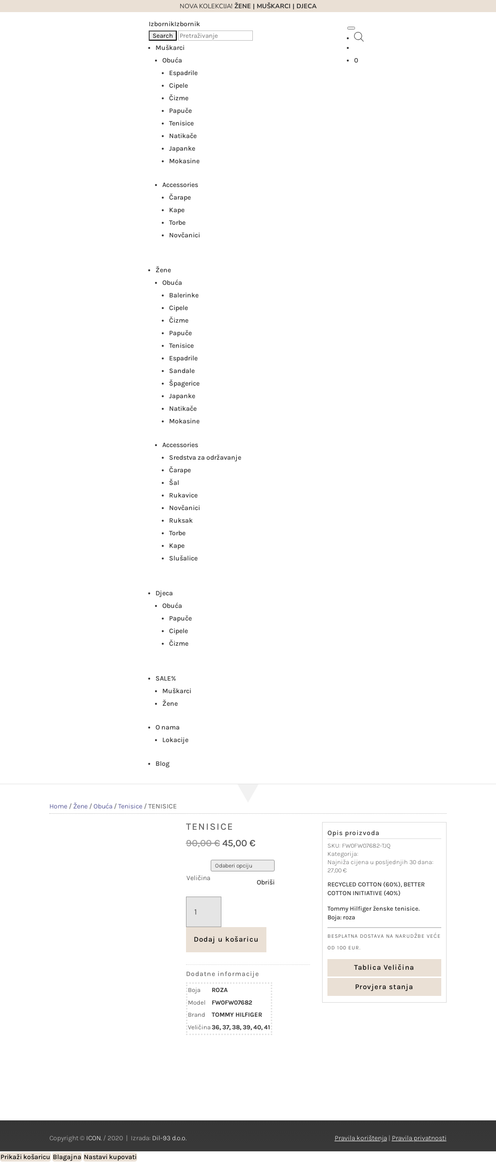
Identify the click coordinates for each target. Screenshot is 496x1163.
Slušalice (183, 558)
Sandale (182, 371)
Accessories (180, 185)
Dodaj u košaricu (226, 939)
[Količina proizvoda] (203, 912)
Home (58, 806)
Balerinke (184, 295)
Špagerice (184, 383)
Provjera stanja (384, 986)
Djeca (164, 593)
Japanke (182, 148)
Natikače (183, 136)
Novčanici (184, 235)
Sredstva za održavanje (205, 457)
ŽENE (241, 6)
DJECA (306, 6)
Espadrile (183, 73)
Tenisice (181, 123)
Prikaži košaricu (25, 1157)
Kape (177, 210)
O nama (167, 727)
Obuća (172, 60)
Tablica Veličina (384, 967)
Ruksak (181, 520)
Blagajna (67, 1157)
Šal (174, 483)
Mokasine (184, 161)
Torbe (177, 222)
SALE (165, 678)
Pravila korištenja (361, 1138)
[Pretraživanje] (215, 36)
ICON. (94, 1138)
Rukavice (183, 495)
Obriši (266, 882)
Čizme (178, 98)
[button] (174, 24)
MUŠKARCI (274, 6)
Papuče (180, 111)
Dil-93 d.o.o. (169, 1138)
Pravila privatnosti (419, 1138)
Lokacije (175, 740)
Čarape (180, 197)
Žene (163, 270)
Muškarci (170, 48)
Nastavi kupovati (110, 1157)
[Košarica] (356, 60)
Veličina (198, 878)
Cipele (178, 85)
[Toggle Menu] (351, 28)
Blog (162, 764)
